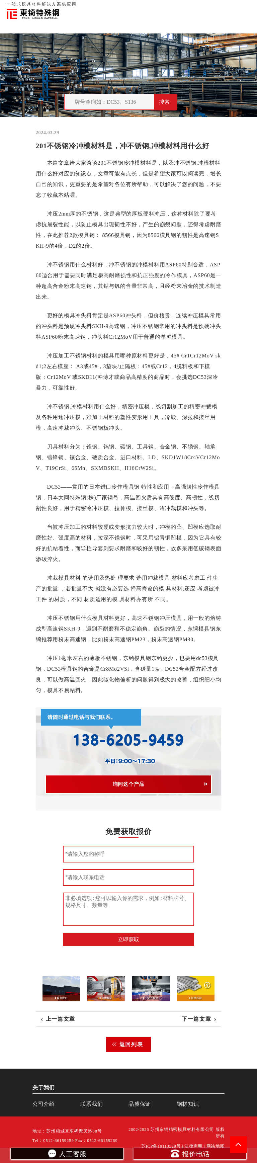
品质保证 (176, 7)
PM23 (138, 639)
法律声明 (193, 1146)
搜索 (164, 102)
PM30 (186, 639)
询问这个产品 (129, 784)
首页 (139, 7)
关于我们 (156, 7)
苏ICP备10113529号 (161, 1146)
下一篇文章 (196, 1019)
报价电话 (190, 1153)
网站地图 (215, 1146)
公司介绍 (43, 1104)
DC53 (199, 377)
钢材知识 (243, 7)
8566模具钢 (116, 235)
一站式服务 (220, 7)
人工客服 (67, 1153)
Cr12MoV (120, 337)
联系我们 (197, 7)
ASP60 (173, 264)
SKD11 (86, 377)
